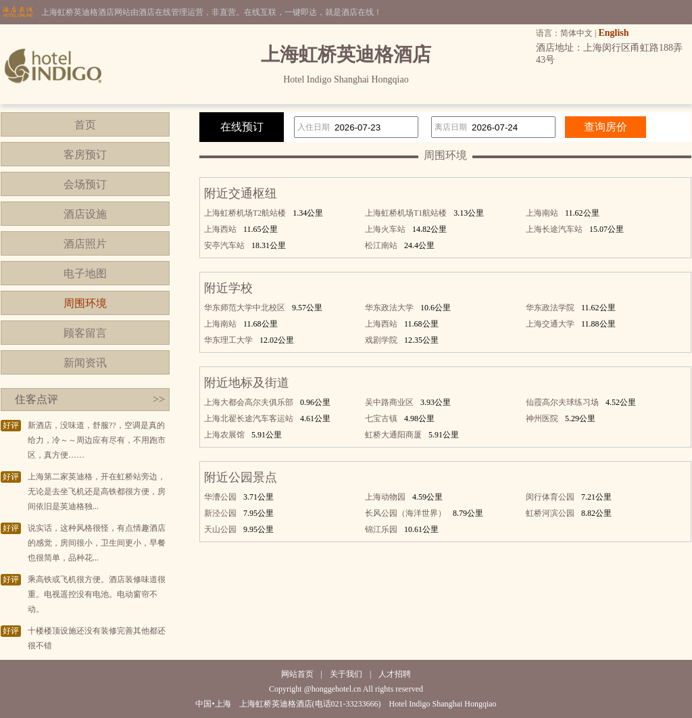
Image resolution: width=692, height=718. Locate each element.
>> (159, 399)
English (613, 33)
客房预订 (85, 154)
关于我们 (346, 674)
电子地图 (85, 273)
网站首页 (297, 674)
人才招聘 (394, 674)
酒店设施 (85, 214)
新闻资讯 (85, 362)
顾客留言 (85, 333)
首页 (85, 124)
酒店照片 (85, 243)
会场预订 (85, 184)
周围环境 (85, 303)
